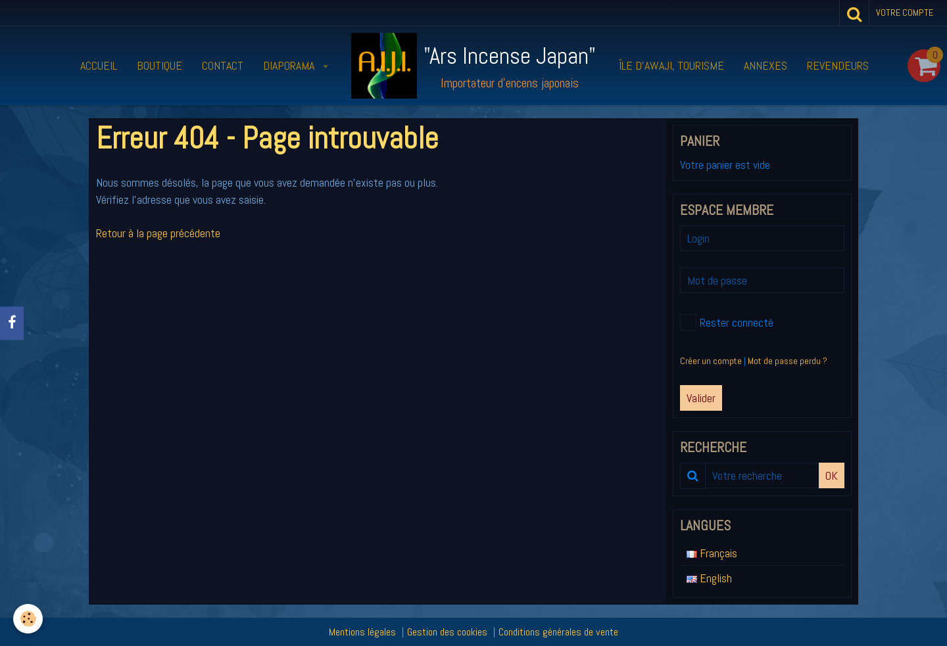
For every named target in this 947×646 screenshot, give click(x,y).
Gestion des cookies (447, 632)
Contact (222, 65)
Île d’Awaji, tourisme (671, 65)
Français (712, 553)
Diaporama (290, 65)
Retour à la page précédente (158, 233)
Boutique (159, 65)
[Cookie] (28, 619)
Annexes (765, 65)
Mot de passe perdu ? (787, 361)
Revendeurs (838, 65)
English (709, 578)
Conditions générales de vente (558, 632)
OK (831, 475)
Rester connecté (726, 322)
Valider (701, 397)
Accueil (98, 65)
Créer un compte (711, 361)
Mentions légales (362, 632)
